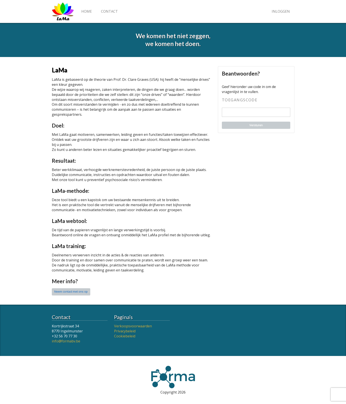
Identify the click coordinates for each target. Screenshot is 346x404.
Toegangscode (239, 100)
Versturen (256, 125)
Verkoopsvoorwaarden (133, 326)
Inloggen (281, 11)
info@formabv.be (66, 341)
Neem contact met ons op (71, 292)
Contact (109, 11)
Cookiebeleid (124, 336)
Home (86, 11)
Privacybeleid (125, 331)
